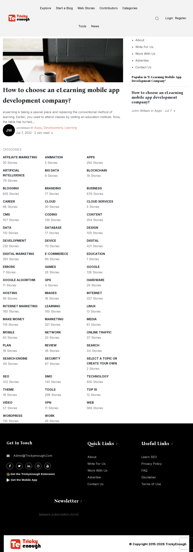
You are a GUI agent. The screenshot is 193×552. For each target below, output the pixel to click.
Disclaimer (148, 476)
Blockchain (97, 170)
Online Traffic (99, 331)
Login (169, 18)
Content (94, 214)
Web (90, 402)
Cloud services (100, 201)
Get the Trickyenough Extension (33, 473)
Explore (45, 8)
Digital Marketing (18, 253)
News (95, 26)
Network (53, 331)
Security (52, 358)
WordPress (12, 415)
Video (7, 402)
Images (51, 292)
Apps (38, 127)
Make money (13, 318)
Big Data (52, 170)
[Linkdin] (28, 465)
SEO (6, 375)
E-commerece (56, 253)
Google (93, 266)
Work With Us (145, 54)
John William (141, 111)
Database (53, 227)
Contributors (109, 8)
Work (49, 415)
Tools (82, 26)
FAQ (144, 470)
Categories (129, 8)
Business (94, 187)
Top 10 (92, 389)
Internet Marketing (20, 305)
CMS (6, 214)
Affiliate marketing (20, 156)
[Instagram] (38, 465)
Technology (98, 375)
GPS (48, 279)
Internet (94, 292)
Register (180, 18)
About (139, 40)
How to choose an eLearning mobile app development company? (157, 97)
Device (50, 240)
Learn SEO (149, 456)
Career (9, 201)
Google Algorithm (19, 279)
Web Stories (86, 8)
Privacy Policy (151, 463)
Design (92, 227)
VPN (48, 402)
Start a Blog (64, 8)
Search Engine (15, 358)
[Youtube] (47, 465)
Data (7, 227)
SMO (48, 375)
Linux (91, 305)
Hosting (10, 292)
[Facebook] (10, 465)
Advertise (142, 60)
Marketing (54, 318)
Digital (93, 240)
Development (53, 127)
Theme (8, 389)
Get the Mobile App (24, 479)
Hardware (95, 279)
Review (51, 344)
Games (50, 266)
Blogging (11, 187)
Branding (53, 187)
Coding (51, 214)
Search (93, 344)
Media (92, 318)
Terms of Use (151, 483)
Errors (9, 266)
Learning (70, 127)
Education (96, 253)
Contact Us (143, 67)
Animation (54, 156)
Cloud (50, 201)
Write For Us (144, 47)
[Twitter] (19, 465)
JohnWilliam (23, 127)
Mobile (9, 331)
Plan (7, 344)
